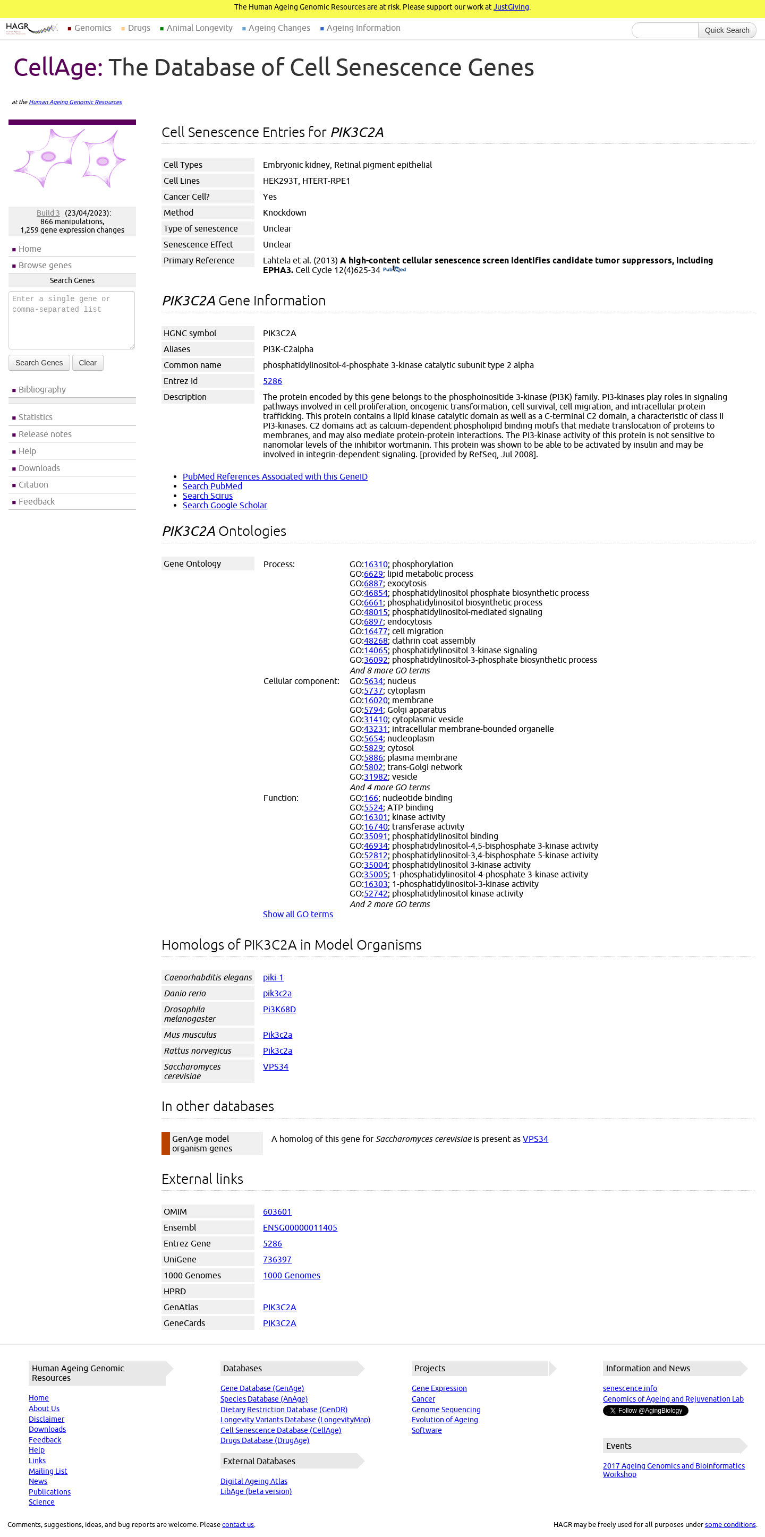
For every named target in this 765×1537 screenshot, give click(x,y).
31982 (376, 776)
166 (371, 797)
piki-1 (273, 977)
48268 (376, 640)
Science (42, 1502)
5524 (373, 807)
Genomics (93, 27)
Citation (33, 484)
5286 (272, 381)
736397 (277, 1259)
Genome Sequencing (446, 1409)
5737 (373, 690)
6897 (373, 621)
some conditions (730, 1524)
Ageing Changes (279, 27)
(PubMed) (394, 270)
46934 (376, 845)
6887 (373, 583)
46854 (376, 592)
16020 (376, 700)
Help (27, 451)
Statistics (36, 417)
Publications (50, 1492)
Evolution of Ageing (445, 1419)
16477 (376, 631)
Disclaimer (46, 1419)
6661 (373, 602)
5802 (373, 767)
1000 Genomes (291, 1275)
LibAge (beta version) (256, 1491)
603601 (277, 1211)
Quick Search (727, 30)
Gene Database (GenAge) (262, 1388)
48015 (376, 612)
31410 (376, 719)
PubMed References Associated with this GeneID (275, 476)
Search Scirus (208, 495)
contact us (238, 1524)
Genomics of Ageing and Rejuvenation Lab (673, 1399)
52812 (376, 855)
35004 (376, 864)
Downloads (39, 468)
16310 (376, 564)
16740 (376, 826)
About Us (44, 1408)
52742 (376, 893)
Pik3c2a (277, 1034)
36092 (376, 659)
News (38, 1481)
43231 (376, 728)
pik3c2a (277, 993)
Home (30, 248)
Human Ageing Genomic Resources (75, 102)
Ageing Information (364, 27)
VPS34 (275, 1066)
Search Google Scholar (225, 505)
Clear (88, 362)
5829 (373, 748)
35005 (376, 874)
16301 (376, 817)
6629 (373, 573)
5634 (373, 681)
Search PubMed (212, 486)
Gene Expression (439, 1388)
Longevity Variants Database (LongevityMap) (295, 1419)
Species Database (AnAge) (264, 1399)
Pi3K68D (279, 1009)
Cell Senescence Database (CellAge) (281, 1430)
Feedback (37, 501)
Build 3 (48, 213)
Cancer (423, 1399)
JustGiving (511, 7)
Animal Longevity (200, 27)
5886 (373, 757)
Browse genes (45, 265)
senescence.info (630, 1388)
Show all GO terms (298, 914)
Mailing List (48, 1471)
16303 (376, 884)
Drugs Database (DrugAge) (265, 1440)
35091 (376, 836)
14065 (376, 650)
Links (37, 1460)
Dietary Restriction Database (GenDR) (284, 1409)
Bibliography (42, 389)
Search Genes (39, 362)
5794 (373, 709)
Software (427, 1430)
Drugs (139, 27)
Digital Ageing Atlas (253, 1481)
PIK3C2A (279, 1307)
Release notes (45, 434)
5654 (373, 738)
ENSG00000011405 (300, 1227)
